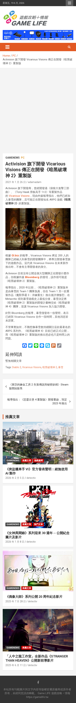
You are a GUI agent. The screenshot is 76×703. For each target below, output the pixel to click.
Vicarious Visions (19, 195)
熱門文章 (38, 524)
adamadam (34, 182)
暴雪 (60, 367)
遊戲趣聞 (38, 460)
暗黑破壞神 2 (49, 367)
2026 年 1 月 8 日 (14, 541)
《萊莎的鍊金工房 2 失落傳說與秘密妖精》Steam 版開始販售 (38, 386)
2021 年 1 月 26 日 (15, 182)
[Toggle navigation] (7, 47)
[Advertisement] (38, 108)
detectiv (31, 477)
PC (23, 157)
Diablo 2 (16, 367)
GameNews (12, 157)
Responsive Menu (69, 3)
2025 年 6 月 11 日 (15, 665)
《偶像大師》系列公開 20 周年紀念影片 (33, 596)
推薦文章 (26, 460)
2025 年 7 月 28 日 (15, 601)
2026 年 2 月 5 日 (14, 477)
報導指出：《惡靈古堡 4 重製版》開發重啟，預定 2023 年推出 (37, 401)
